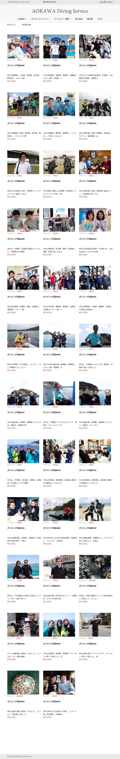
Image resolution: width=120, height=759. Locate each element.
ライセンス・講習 (62, 19)
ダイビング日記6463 (87, 65)
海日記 (19, 60)
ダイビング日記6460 (87, 123)
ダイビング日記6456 (16, 239)
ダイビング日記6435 (16, 644)
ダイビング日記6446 (51, 412)
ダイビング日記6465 (16, 65)
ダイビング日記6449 (51, 355)
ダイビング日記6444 (16, 470)
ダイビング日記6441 (16, 528)
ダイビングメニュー (40, 19)
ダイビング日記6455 (51, 239)
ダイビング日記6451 (87, 297)
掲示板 (90, 19)
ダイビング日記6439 (87, 528)
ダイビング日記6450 (16, 355)
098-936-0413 (49, 2)
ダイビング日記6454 (87, 239)
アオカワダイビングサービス (18, 2)
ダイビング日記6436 (87, 586)
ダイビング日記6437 (51, 586)
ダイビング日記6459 (16, 181)
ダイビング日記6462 (16, 123)
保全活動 (92, 580)
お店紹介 (22, 19)
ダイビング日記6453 (16, 297)
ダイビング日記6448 (87, 355)
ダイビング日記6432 (16, 701)
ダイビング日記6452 (51, 297)
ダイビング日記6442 (87, 470)
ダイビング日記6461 (51, 123)
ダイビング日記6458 (51, 181)
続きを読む (11, 81)
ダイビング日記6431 (51, 701)
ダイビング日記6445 (87, 412)
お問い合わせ (106, 2)
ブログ (99, 19)
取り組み (79, 19)
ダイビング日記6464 (51, 65)
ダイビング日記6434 (51, 644)
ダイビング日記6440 (51, 528)
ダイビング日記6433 (87, 644)
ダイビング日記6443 (51, 470)
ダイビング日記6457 (87, 181)
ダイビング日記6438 (16, 586)
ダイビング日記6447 (16, 412)
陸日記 (19, 638)
